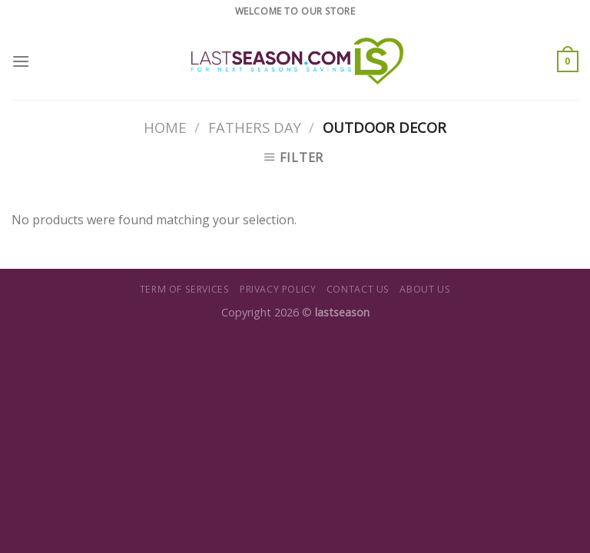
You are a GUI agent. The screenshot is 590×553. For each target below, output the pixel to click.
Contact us (357, 289)
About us (424, 289)
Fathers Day (254, 127)
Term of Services (185, 289)
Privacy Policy (278, 289)
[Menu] (21, 61)
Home (165, 127)
